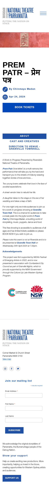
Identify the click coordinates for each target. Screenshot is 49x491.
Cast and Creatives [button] (24, 141)
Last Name (9, 416)
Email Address (11, 391)
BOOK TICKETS (24, 107)
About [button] (31, 137)
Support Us (12, 478)
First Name (10, 404)
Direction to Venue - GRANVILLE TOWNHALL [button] (24, 148)
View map (7, 359)
